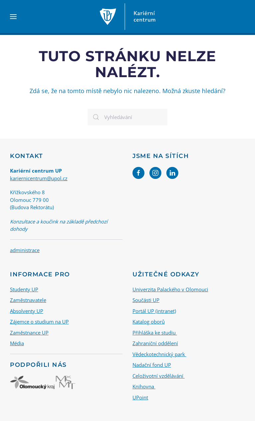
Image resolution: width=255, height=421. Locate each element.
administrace (25, 250)
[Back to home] (127, 16)
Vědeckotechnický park (159, 354)
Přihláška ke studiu (154, 332)
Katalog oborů (148, 321)
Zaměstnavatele (28, 300)
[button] (13, 16)
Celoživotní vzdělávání (158, 375)
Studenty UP (24, 289)
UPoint (140, 397)
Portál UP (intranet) (154, 311)
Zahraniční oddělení (155, 343)
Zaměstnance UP (29, 332)
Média (17, 343)
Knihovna (143, 386)
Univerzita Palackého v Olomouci (170, 289)
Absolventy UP (26, 311)
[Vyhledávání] (127, 117)
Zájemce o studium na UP (39, 321)
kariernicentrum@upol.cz (38, 178)
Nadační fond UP (151, 364)
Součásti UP (145, 300)
